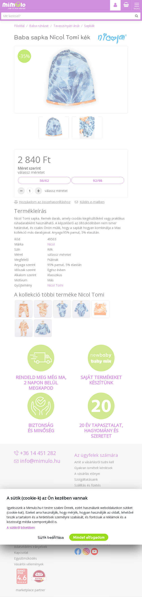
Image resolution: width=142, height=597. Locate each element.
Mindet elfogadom (88, 537)
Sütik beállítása (51, 537)
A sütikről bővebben (21, 527)
